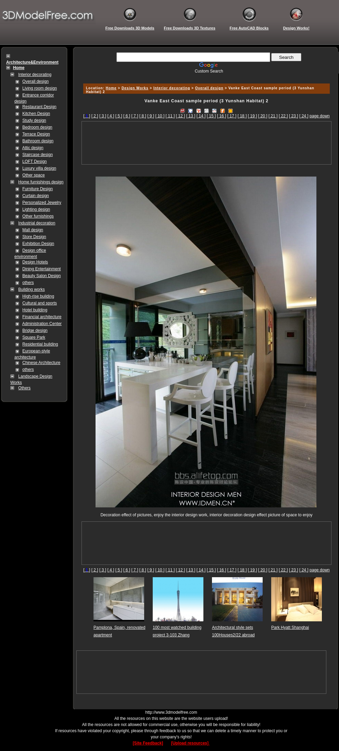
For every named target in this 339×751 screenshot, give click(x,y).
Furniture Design (37, 188)
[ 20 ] (262, 116)
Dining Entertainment (41, 269)
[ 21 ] (273, 116)
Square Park (33, 337)
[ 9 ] (150, 116)
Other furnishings (37, 216)
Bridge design (34, 330)
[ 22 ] (283, 116)
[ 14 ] (201, 116)
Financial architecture (41, 316)
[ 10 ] (160, 116)
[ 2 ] (94, 116)
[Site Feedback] (148, 743)
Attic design (32, 147)
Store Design (34, 236)
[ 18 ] (242, 116)
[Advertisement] (206, 142)
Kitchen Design (36, 113)
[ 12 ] (180, 116)
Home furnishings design (40, 182)
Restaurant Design (39, 106)
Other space (33, 175)
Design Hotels (35, 262)
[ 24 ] (304, 116)
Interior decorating (34, 74)
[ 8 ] (142, 116)
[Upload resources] (190, 743)
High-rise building (38, 296)
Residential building (40, 344)
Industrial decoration (36, 223)
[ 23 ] (293, 116)
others (28, 282)
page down (320, 116)
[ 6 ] (126, 116)
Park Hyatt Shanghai (290, 627)
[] (86, 116)
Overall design (35, 81)
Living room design (39, 88)
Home (111, 88)
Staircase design (37, 154)
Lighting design (36, 209)
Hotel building (34, 310)
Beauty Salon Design (41, 275)
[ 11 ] (170, 116)
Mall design (32, 230)
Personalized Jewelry (41, 202)
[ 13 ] (191, 116)
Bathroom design (37, 141)
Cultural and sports (39, 303)
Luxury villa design (39, 168)
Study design (34, 120)
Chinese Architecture (41, 362)
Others (24, 388)
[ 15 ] (211, 116)
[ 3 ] (102, 116)
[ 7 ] (134, 116)
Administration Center (42, 323)
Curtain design (35, 195)
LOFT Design (34, 161)
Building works (31, 289)
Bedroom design (37, 127)
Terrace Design (36, 134)
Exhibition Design (38, 243)
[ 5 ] (118, 116)
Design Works (135, 88)
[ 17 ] (232, 116)
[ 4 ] (110, 116)
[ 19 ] (252, 116)
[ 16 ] (221, 116)
